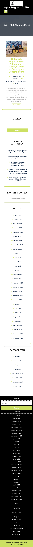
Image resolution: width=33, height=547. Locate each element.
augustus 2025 (18, 249)
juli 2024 (17, 304)
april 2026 (18, 215)
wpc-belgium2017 (15, 78)
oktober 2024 (17, 291)
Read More (16, 105)
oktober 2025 (17, 240)
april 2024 (18, 317)
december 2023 (18, 334)
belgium (17, 356)
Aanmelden (16, 508)
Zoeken (17, 119)
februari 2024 (17, 325)
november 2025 (18, 236)
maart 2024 (18, 321)
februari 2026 (17, 224)
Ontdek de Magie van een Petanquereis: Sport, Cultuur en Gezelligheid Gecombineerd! (16, 65)
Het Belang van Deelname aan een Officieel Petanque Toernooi (17, 179)
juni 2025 (18, 257)
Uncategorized (21, 81)
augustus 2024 (18, 300)
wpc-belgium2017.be (16, 7)
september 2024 (18, 296)
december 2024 (18, 283)
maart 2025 (17, 270)
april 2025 (18, 266)
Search (16, 408)
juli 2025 (17, 253)
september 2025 (18, 245)
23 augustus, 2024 (16, 76)
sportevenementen (18, 373)
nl (17, 365)
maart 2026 (18, 219)
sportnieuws (18, 378)
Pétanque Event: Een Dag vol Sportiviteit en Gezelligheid (17, 151)
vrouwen (18, 386)
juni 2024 (18, 308)
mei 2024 (18, 313)
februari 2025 (17, 274)
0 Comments (10, 81)
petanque (18, 369)
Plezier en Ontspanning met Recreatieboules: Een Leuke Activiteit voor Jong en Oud (18, 171)
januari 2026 (18, 228)
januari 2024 (18, 329)
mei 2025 (18, 262)
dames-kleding (17, 361)
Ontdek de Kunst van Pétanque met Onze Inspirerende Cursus (17, 163)
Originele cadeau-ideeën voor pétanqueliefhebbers (17, 157)
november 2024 (18, 287)
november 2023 (18, 338)
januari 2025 (18, 279)
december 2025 (18, 232)
